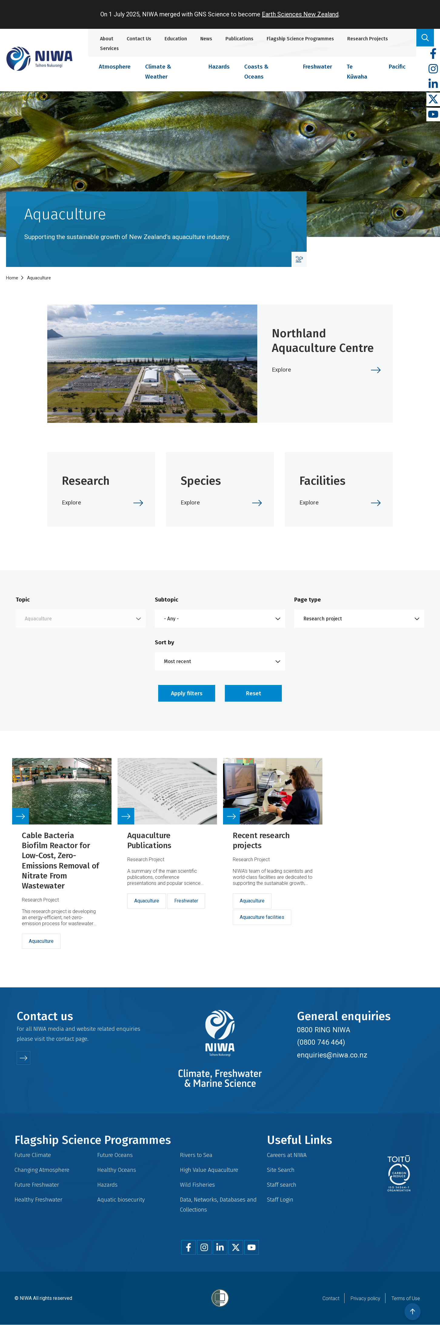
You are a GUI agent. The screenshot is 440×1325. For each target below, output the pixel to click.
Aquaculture (41, 941)
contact (65, 1038)
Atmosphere (115, 66)
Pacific (396, 66)
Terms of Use (406, 1298)
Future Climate (33, 1154)
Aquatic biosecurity (121, 1199)
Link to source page (62, 861)
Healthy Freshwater (38, 1199)
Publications (239, 39)
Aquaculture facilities (262, 917)
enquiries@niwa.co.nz (332, 1055)
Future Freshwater (37, 1184)
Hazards (219, 66)
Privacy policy (365, 1298)
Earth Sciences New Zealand (300, 14)
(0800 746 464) (321, 1042)
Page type (307, 599)
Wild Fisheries (197, 1184)
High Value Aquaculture (209, 1169)
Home (12, 278)
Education (176, 39)
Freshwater (317, 66)
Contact (330, 1298)
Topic (23, 599)
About (106, 39)
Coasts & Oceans (256, 71)
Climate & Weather (158, 71)
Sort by (164, 642)
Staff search (281, 1184)
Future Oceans (115, 1154)
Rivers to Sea (196, 1154)
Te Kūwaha (357, 71)
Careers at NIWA (287, 1154)
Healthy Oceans (116, 1169)
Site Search (281, 1169)
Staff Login (280, 1199)
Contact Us (139, 39)
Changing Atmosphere (42, 1169)
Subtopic (166, 599)
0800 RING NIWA (323, 1030)
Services (109, 48)
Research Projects (367, 39)
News (206, 39)
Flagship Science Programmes (300, 39)
